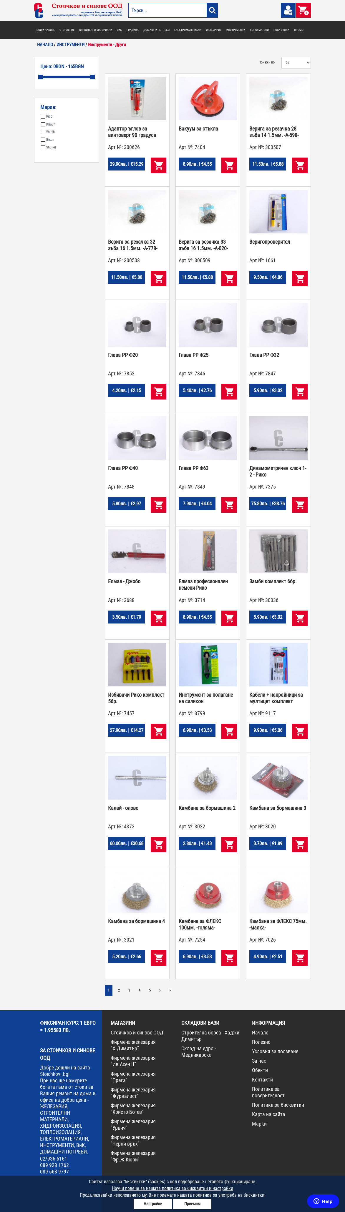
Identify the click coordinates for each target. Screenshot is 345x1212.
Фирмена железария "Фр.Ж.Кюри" (133, 1156)
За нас (259, 1061)
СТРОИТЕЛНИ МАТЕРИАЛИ (95, 29)
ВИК (119, 29)
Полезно (261, 1042)
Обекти (260, 1070)
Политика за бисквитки (278, 1105)
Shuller (48, 147)
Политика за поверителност (268, 1092)
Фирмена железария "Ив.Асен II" (133, 1061)
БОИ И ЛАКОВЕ (46, 29)
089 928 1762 (54, 1165)
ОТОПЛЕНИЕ (66, 29)
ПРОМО (298, 29)
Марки (259, 1124)
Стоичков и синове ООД (137, 1032)
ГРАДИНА (133, 29)
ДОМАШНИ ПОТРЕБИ (156, 29)
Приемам (192, 1203)
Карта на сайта (268, 1114)
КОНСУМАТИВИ (259, 29)
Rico (46, 116)
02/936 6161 (53, 1159)
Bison (47, 140)
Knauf (48, 124)
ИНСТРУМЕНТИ (235, 29)
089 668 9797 (54, 1171)
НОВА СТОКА (281, 29)
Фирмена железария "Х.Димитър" (133, 1045)
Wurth (48, 132)
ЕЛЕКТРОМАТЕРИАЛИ (187, 29)
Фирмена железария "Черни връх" (133, 1140)
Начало (260, 1032)
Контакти (262, 1079)
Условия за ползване (275, 1051)
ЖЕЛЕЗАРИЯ (214, 29)
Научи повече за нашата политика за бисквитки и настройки (172, 1188)
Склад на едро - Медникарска (198, 1051)
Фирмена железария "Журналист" (133, 1092)
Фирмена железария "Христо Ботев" (133, 1108)
